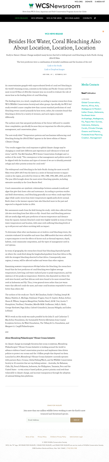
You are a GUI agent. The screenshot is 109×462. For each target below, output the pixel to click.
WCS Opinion (38, 19)
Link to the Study (54, 65)
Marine (85, 105)
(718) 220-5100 (72, 448)
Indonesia (86, 125)
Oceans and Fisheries (91, 131)
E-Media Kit (100, 2)
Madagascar (98, 118)
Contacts (87, 19)
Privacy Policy (42, 437)
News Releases (22, 19)
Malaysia (95, 125)
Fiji (83, 122)
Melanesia (98, 112)
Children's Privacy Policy (58, 437)
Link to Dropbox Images (54, 69)
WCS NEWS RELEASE (54, 34)
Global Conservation (90, 102)
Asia (97, 105)
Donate (88, 2)
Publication (89, 93)
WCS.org (79, 2)
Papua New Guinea (93, 122)
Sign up (76, 420)
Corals (84, 128)
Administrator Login (76, 437)
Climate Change (95, 128)
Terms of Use (30, 437)
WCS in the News (54, 19)
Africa (91, 105)
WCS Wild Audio (72, 19)
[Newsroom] (54, 6)
